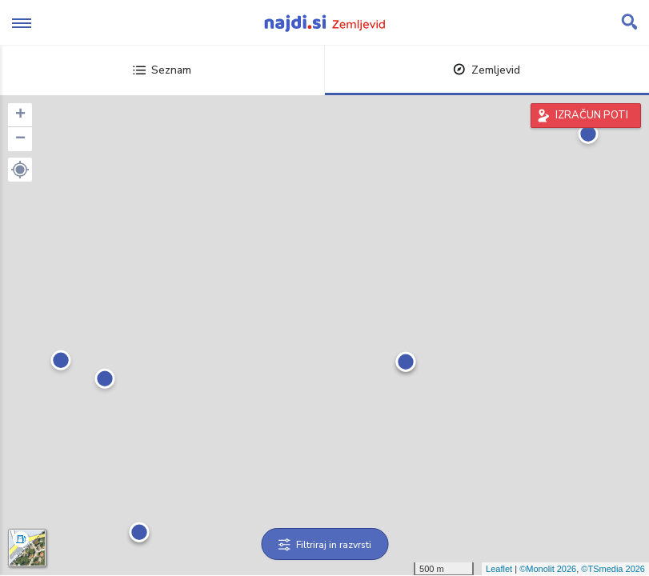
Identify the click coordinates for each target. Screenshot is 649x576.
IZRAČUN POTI (591, 115)
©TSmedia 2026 (613, 569)
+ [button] (20, 115)
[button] (20, 170)
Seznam (162, 70)
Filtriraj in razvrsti (324, 544)
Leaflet (499, 569)
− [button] (20, 139)
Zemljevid (486, 70)
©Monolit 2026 (547, 569)
